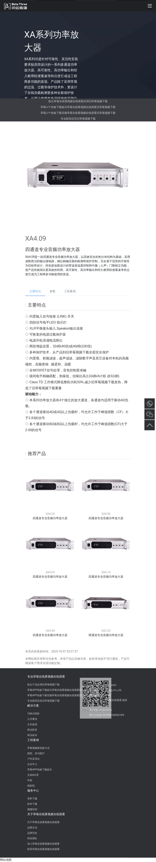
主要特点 (35, 291)
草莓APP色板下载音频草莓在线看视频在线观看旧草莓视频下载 (78, 112)
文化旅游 (32, 724)
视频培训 (32, 809)
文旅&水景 (33, 774)
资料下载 (32, 798)
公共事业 (32, 719)
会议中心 (32, 764)
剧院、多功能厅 (36, 753)
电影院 (31, 785)
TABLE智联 (33, 713)
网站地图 (6, 859)
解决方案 (33, 705)
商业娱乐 (32, 735)
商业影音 (32, 729)
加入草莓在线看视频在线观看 (43, 843)
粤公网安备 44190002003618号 (106, 715)
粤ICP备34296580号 (100, 710)
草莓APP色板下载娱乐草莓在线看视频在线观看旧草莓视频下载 (78, 107)
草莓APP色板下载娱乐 (39, 769)
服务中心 (33, 790)
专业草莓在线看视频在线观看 (46, 676)
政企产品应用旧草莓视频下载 (43, 684)
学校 (29, 780)
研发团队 (32, 838)
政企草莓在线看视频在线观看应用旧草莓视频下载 (78, 101)
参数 (52, 291)
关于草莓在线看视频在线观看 (46, 814)
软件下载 (32, 804)
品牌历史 (32, 833)
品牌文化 (32, 827)
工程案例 (70, 291)
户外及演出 (33, 758)
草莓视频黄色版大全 (38, 748)
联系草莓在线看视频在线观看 (43, 849)
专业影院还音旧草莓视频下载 (78, 118)
